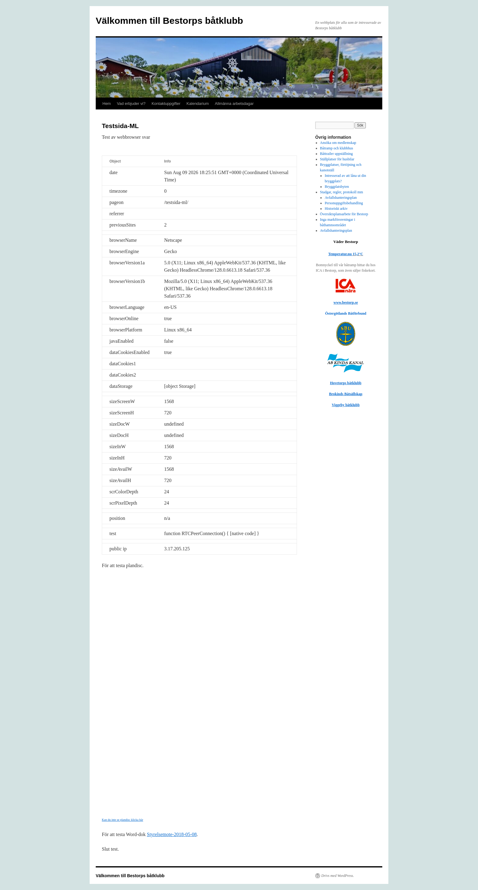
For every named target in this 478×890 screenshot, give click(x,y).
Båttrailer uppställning (336, 154)
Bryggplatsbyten (337, 186)
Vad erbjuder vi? (131, 103)
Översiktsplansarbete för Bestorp (344, 214)
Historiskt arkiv (336, 208)
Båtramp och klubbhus (336, 148)
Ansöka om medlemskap (338, 143)
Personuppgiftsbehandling (344, 203)
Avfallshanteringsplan (341, 197)
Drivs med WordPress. (337, 876)
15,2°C (358, 254)
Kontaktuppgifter (166, 103)
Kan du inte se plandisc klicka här (122, 819)
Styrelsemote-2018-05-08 (172, 834)
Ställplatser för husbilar (337, 159)
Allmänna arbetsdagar (234, 103)
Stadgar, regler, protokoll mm (341, 192)
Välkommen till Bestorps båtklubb (169, 21)
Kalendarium (198, 103)
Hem (106, 103)
